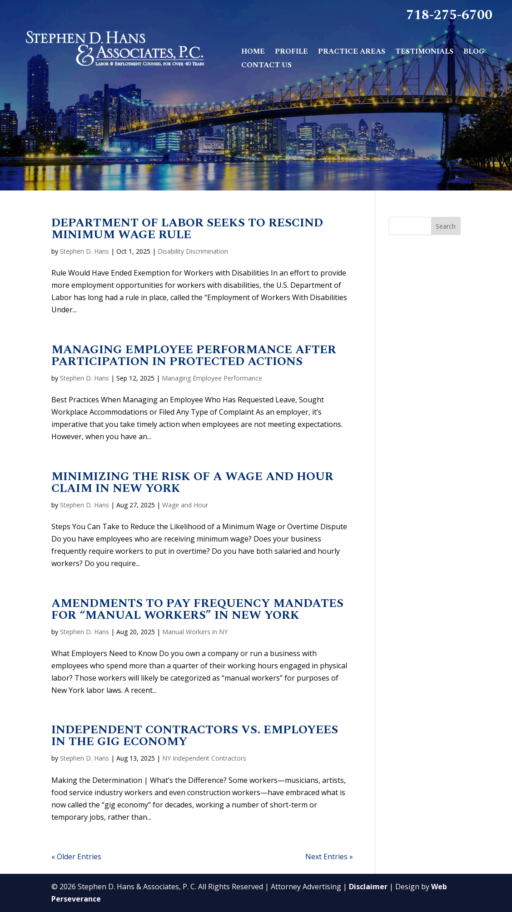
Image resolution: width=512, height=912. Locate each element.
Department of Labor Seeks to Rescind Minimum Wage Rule (187, 229)
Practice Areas (351, 52)
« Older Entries (76, 857)
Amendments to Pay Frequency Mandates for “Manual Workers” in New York (197, 609)
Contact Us (266, 66)
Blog (473, 52)
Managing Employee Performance (212, 378)
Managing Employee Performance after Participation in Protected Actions (193, 356)
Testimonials (424, 52)
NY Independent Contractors (204, 758)
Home (253, 52)
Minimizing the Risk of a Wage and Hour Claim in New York (192, 482)
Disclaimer (368, 887)
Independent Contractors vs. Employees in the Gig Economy (194, 736)
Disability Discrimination (193, 251)
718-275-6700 (449, 17)
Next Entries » (329, 857)
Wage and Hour (185, 505)
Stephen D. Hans (84, 251)
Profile (291, 52)
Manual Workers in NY (195, 631)
